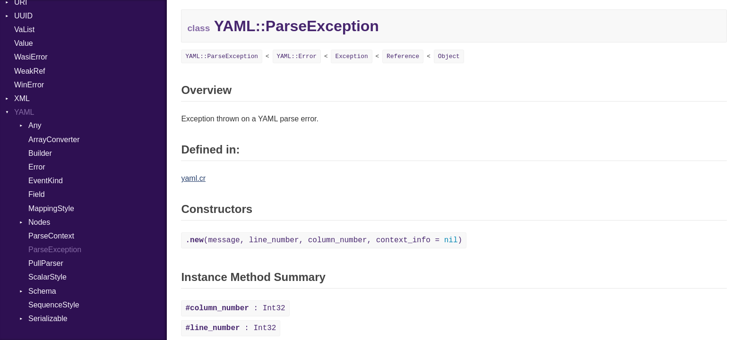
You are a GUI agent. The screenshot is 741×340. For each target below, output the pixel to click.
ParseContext (51, 236)
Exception (351, 56)
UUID (23, 16)
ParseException (54, 250)
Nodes (39, 222)
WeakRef (29, 71)
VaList (24, 30)
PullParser (45, 263)
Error (36, 167)
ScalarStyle (47, 277)
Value (23, 43)
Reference (403, 56)
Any (35, 125)
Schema (42, 291)
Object (449, 56)
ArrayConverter (53, 140)
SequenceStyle (53, 305)
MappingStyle (51, 208)
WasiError (31, 57)
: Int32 (235, 308)
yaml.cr (193, 178)
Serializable (48, 318)
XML (22, 98)
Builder (40, 153)
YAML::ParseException (221, 56)
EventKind (45, 181)
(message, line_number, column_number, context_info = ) (323, 240)
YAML (24, 112)
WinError (29, 85)
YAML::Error (297, 56)
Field (36, 194)
